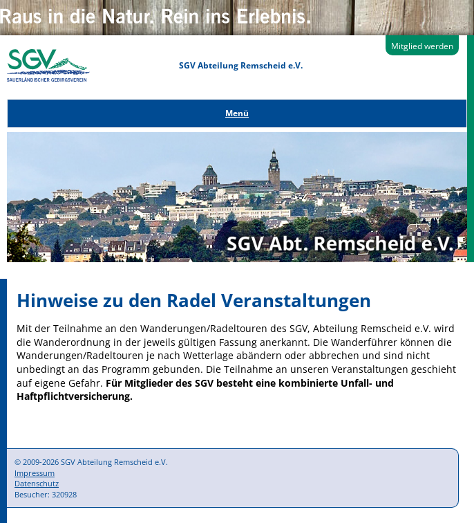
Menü (237, 113)
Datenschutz (37, 483)
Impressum (35, 473)
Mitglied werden (422, 46)
